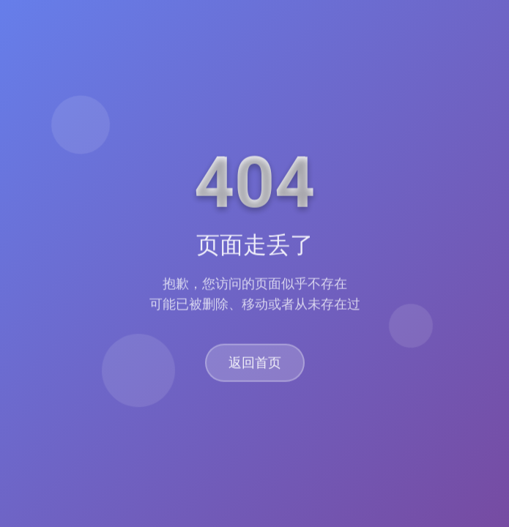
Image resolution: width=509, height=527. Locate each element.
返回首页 (255, 363)
